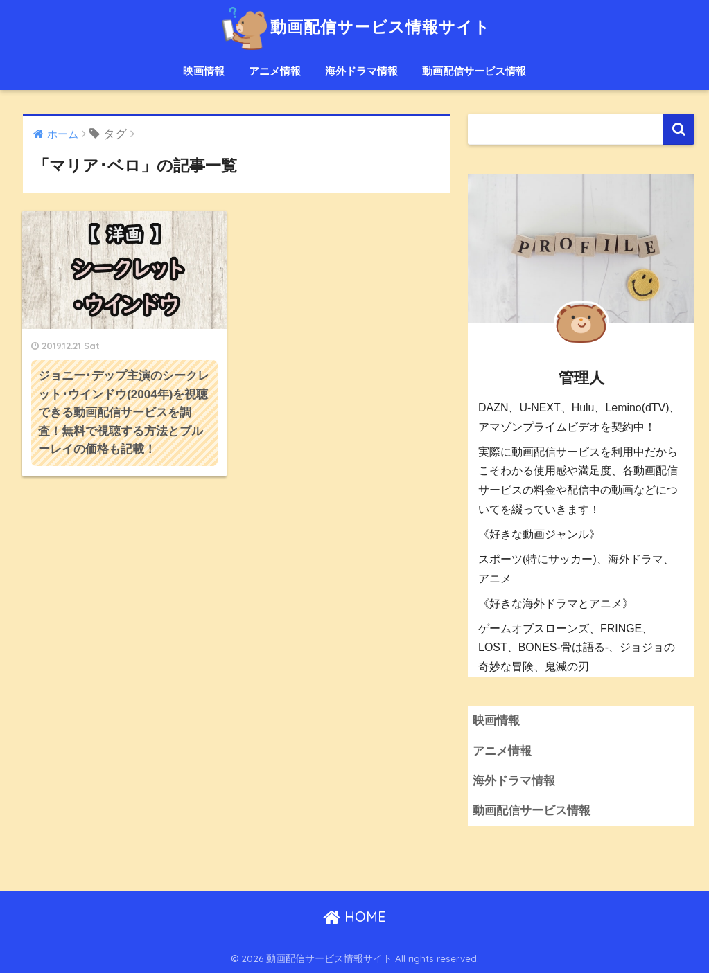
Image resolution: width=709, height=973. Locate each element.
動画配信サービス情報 (474, 71)
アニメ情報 (275, 71)
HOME (354, 916)
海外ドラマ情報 (361, 71)
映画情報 (204, 71)
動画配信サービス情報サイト (354, 27)
